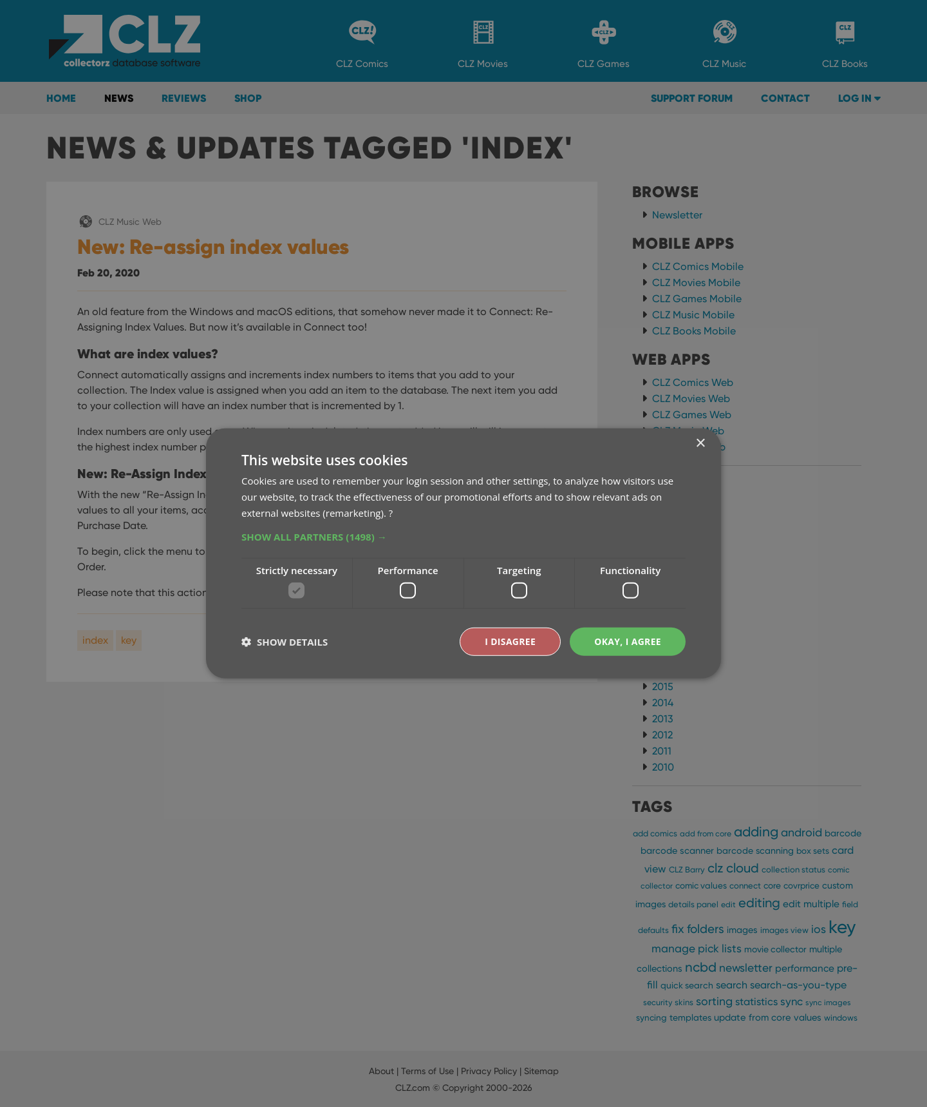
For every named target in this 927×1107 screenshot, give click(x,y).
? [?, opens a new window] (391, 512)
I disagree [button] (510, 641)
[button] (463, 536)
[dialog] (463, 553)
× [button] (700, 443)
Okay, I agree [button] (627, 641)
